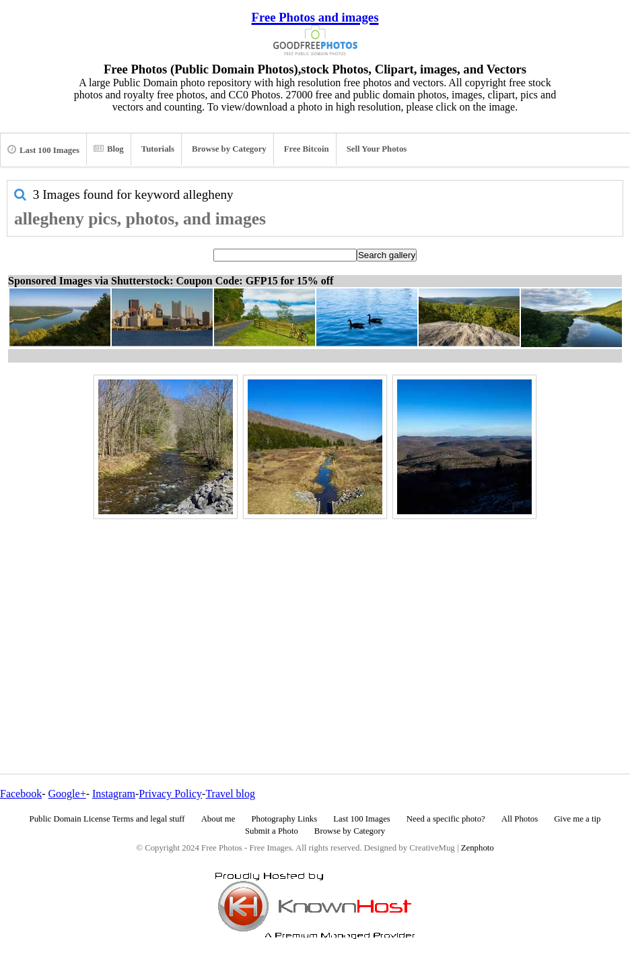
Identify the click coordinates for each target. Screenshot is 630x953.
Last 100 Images (43, 149)
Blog (109, 149)
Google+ (67, 793)
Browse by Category (229, 149)
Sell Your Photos (377, 149)
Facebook (21, 793)
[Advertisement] (315, 617)
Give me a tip (577, 819)
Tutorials (157, 149)
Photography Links (284, 819)
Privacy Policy (170, 793)
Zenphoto (477, 848)
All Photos (519, 819)
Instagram (113, 793)
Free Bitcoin (306, 149)
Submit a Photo (271, 831)
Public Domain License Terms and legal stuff (107, 819)
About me (218, 819)
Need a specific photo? (446, 819)
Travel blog (230, 793)
